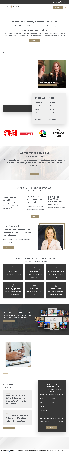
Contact (52, 442)
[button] (7, 52)
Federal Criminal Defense (26, 442)
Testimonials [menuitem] (49, 7)
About (20, 442)
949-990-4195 (62, 2)
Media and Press (48, 2)
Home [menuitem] (26, 7)
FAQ (53, 2)
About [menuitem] (30, 7)
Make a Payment (40, 442)
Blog (56, 2)
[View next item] (38, 140)
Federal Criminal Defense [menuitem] (36, 7)
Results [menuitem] (44, 7)
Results (45, 442)
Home (17, 442)
